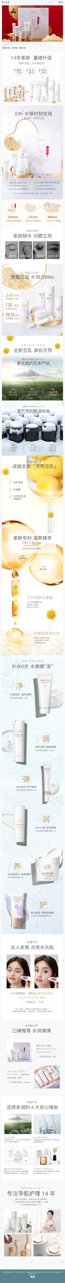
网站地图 (55, 1272)
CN (49, 2)
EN (53, 2)
